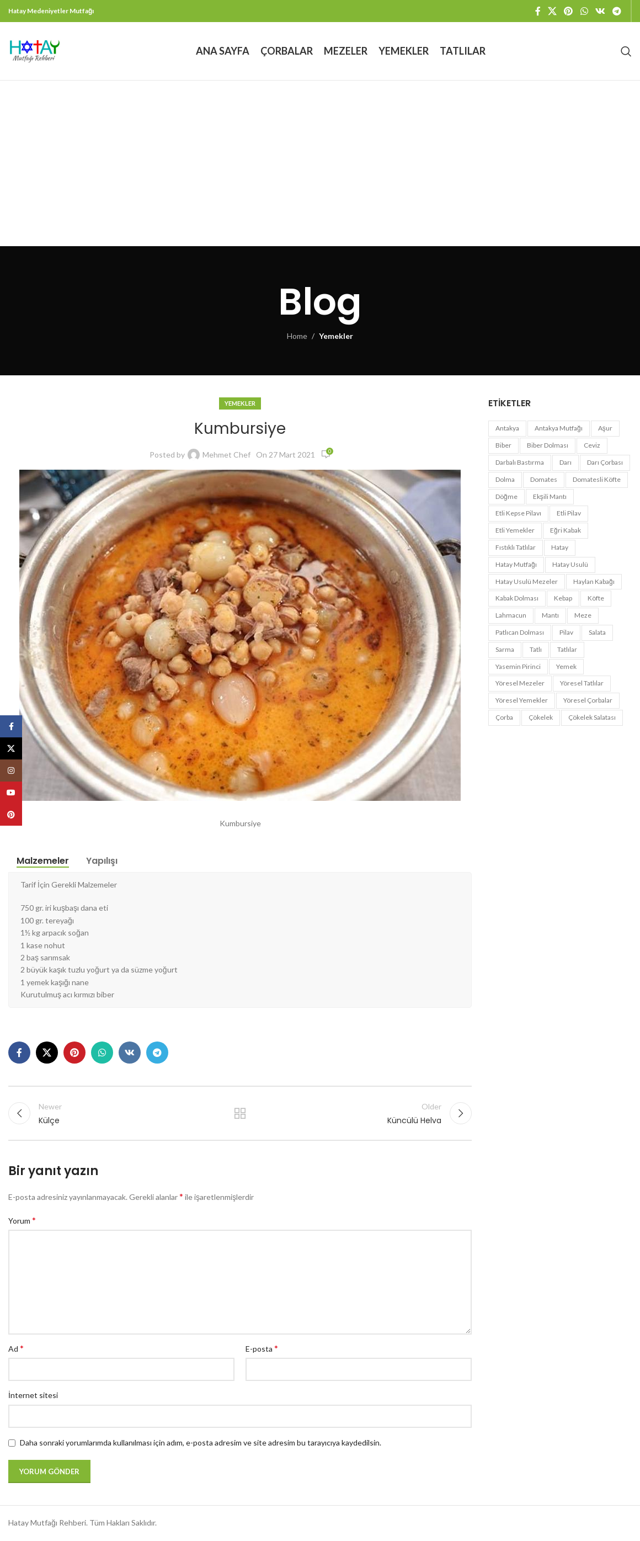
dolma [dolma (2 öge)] (505, 479)
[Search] (626, 51)
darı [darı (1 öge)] (565, 462)
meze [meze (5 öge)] (582, 615)
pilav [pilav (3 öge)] (566, 632)
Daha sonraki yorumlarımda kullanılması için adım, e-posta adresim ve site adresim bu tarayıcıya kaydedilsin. (200, 1443)
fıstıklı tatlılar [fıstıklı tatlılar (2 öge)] (515, 547)
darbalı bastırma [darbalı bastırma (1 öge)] (519, 462)
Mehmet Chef (226, 454)
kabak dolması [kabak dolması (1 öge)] (516, 598)
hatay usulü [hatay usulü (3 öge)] (570, 564)
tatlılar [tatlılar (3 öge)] (567, 649)
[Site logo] (34, 50)
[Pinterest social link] (569, 11)
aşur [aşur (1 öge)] (605, 428)
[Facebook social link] (537, 11)
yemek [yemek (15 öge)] (566, 666)
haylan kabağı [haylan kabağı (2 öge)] (594, 581)
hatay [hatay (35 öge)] (559, 547)
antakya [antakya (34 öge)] (507, 428)
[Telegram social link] (617, 11)
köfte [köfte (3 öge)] (596, 598)
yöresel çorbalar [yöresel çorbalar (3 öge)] (587, 700)
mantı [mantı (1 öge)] (550, 615)
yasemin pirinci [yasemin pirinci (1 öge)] (518, 666)
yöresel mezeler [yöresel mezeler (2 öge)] (520, 683)
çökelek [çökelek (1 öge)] (541, 717)
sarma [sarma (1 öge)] (504, 649)
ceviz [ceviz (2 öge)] (592, 445)
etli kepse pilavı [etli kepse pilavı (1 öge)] (518, 513)
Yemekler (336, 336)
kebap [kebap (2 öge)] (563, 598)
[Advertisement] (320, 163)
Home (297, 336)
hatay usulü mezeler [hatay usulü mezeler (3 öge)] (526, 581)
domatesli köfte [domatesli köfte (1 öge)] (597, 479)
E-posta (262, 1348)
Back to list (240, 1114)
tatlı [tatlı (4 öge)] (536, 649)
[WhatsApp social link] (584, 11)
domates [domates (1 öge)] (543, 479)
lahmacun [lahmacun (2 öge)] (510, 615)
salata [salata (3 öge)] (597, 632)
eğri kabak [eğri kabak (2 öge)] (565, 530)
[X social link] (552, 11)
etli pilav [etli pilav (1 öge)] (569, 513)
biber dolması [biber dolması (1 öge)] (547, 445)
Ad (16, 1348)
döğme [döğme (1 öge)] (506, 496)
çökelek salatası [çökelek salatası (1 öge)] (592, 717)
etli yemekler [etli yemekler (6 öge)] (515, 530)
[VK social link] (600, 11)
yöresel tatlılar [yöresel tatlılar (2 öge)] (582, 683)
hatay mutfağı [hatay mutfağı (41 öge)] (516, 564)
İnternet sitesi (33, 1395)
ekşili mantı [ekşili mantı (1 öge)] (550, 496)
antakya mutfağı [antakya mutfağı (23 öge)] (559, 428)
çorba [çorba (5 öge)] (504, 717)
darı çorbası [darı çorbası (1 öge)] (605, 462)
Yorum (22, 1220)
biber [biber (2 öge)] (503, 445)
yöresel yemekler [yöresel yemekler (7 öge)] (521, 700)
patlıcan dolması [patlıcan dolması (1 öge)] (519, 632)
